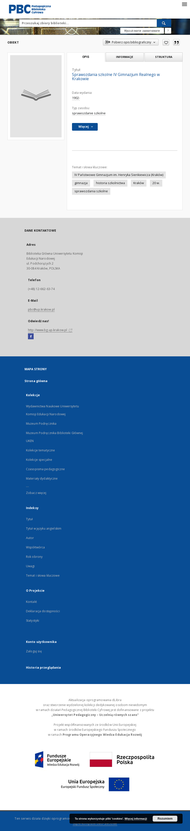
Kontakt (31, 602)
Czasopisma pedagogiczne (45, 469)
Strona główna (36, 381)
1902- (76, 98)
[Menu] (184, 4)
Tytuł (29, 519)
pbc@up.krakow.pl (41, 309)
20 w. (156, 183)
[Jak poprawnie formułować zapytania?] (168, 31)
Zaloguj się (34, 651)
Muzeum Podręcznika (41, 423)
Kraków (138, 183)
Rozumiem (165, 818)
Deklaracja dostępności (43, 611)
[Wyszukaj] (164, 23)
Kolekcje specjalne (39, 460)
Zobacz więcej (36, 493)
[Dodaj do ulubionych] (166, 42)
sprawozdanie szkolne (89, 113)
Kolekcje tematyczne (40, 450)
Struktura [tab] (163, 57)
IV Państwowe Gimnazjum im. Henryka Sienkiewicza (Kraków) (118, 175)
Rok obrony (34, 557)
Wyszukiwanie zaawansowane (142, 30)
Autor (30, 538)
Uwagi (30, 566)
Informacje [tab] (124, 57)
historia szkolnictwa (110, 183)
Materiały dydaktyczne (42, 478)
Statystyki (32, 620)
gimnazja (81, 183)
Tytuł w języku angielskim (43, 528)
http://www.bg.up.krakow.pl (50, 330)
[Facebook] (31, 336)
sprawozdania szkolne (91, 191)
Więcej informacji (136, 818)
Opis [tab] (85, 57)
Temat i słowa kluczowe (43, 575)
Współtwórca (35, 547)
